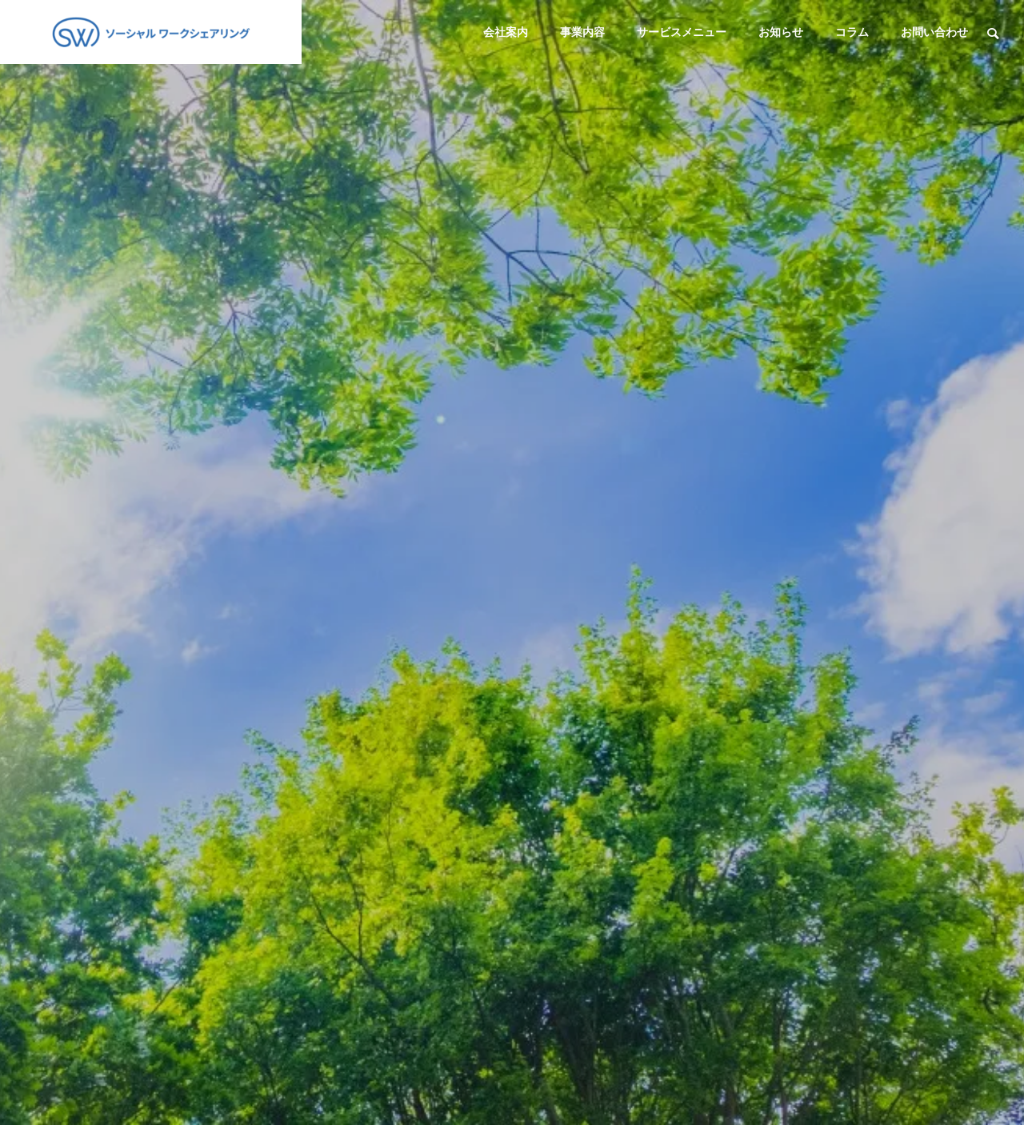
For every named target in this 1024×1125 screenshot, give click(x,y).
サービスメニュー (681, 32)
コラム (852, 32)
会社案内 (505, 32)
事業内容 (582, 32)
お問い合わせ (934, 32)
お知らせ (780, 32)
